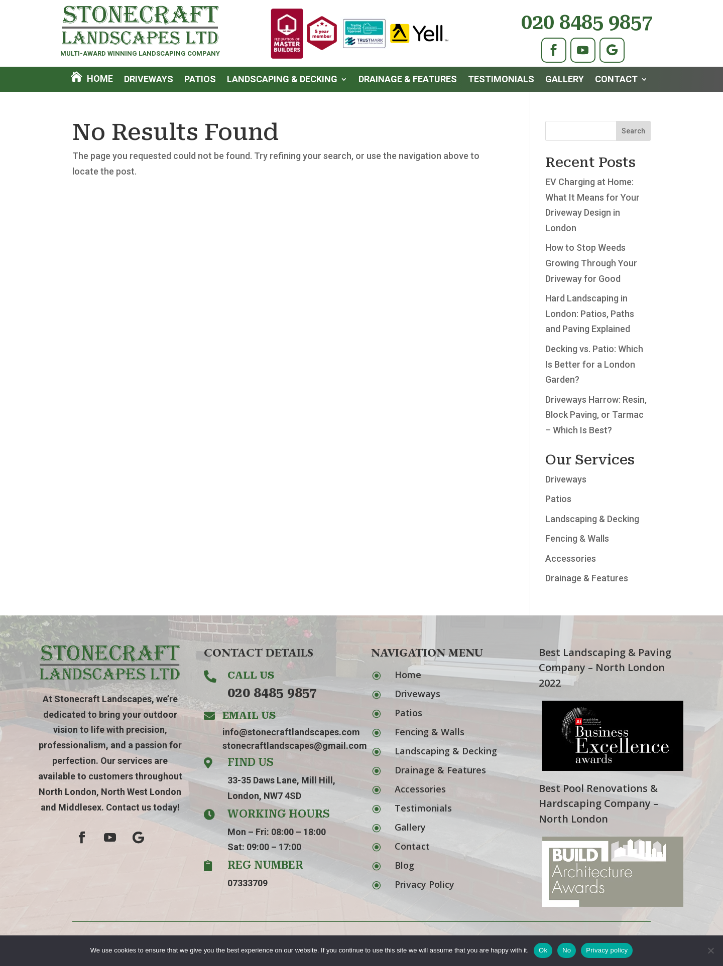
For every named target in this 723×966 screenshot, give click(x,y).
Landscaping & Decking (282, 80)
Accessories (570, 558)
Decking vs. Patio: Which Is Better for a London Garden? (594, 364)
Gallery (564, 80)
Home (100, 79)
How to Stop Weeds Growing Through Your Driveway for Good (591, 262)
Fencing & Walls (577, 538)
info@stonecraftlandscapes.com (291, 732)
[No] (710, 950)
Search (633, 131)
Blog (404, 865)
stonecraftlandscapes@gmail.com (294, 745)
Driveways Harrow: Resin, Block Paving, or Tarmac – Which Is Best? (596, 414)
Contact (616, 80)
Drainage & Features (407, 80)
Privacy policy (607, 950)
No (566, 950)
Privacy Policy (424, 884)
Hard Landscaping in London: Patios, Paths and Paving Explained (589, 313)
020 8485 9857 (587, 22)
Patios (200, 80)
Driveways (148, 80)
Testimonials (501, 80)
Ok (543, 950)
